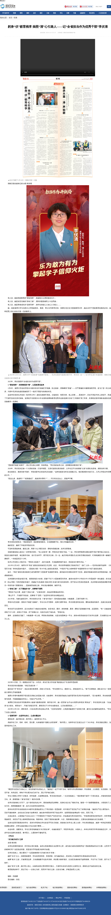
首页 (10, 18)
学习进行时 (5, 13)
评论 (61, 13)
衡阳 (27, 13)
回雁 (68, 13)
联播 (14, 13)
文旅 (47, 13)
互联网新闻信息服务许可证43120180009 (53, 908)
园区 (41, 13)
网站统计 (2, 1)
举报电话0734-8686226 (82, 901)
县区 (34, 13)
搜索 (109, 6)
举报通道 (67, 898)
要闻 (21, 13)
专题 (74, 13)
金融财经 (82, 13)
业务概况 (50, 898)
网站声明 (59, 898)
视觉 (54, 13)
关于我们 (42, 898)
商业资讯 (92, 13)
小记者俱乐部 (103, 13)
